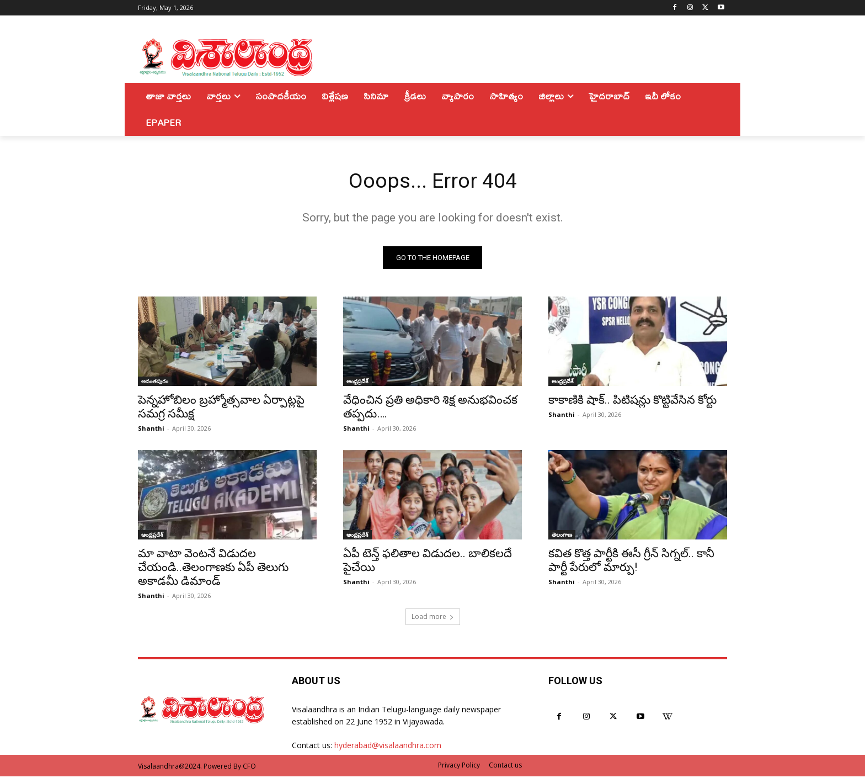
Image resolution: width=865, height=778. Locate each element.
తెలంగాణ (562, 536)
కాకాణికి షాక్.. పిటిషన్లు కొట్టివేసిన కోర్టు (632, 401)
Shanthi (151, 430)
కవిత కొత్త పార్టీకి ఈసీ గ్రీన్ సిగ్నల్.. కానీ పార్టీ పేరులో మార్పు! (631, 561)
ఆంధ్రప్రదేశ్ (357, 383)
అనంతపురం (154, 383)
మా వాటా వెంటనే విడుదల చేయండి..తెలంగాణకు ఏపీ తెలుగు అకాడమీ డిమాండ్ (213, 568)
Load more (433, 618)
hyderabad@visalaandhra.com (387, 747)
